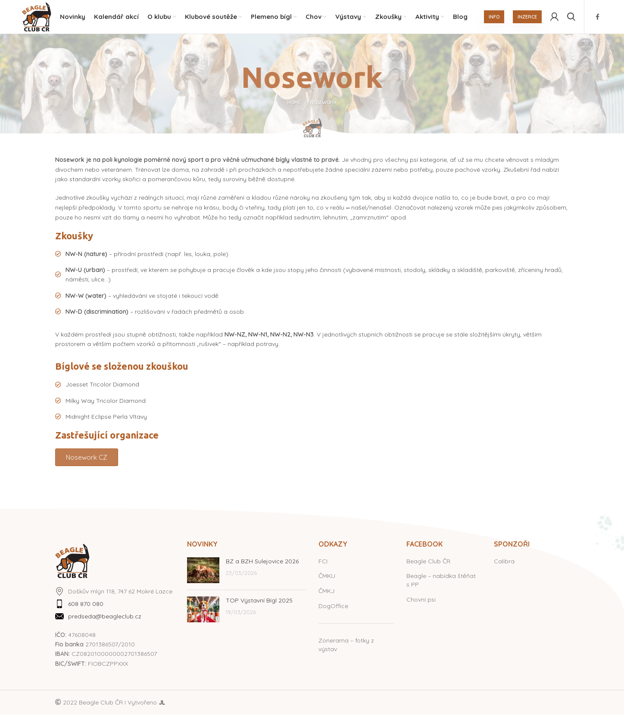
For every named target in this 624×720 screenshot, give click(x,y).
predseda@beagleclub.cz (104, 622)
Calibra (504, 566)
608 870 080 (85, 609)
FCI (323, 566)
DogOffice (333, 611)
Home (294, 108)
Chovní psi (421, 605)
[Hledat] (571, 19)
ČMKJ (326, 596)
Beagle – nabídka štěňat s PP (441, 586)
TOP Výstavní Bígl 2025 (259, 605)
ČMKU (326, 581)
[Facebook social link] (597, 19)
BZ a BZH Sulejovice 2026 (262, 566)
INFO (494, 19)
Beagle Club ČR (428, 566)
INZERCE (527, 19)
